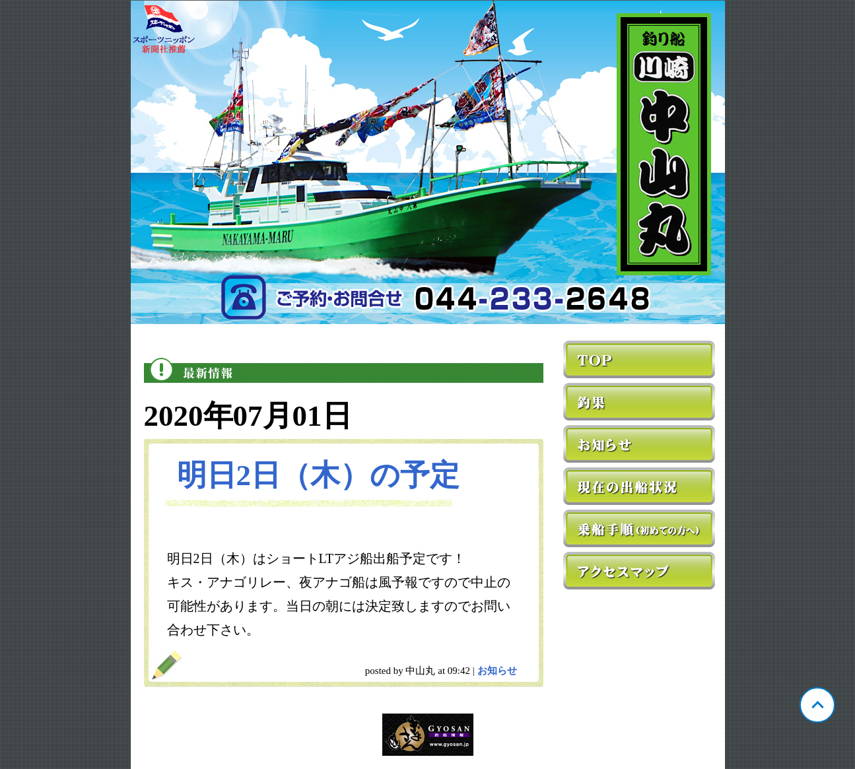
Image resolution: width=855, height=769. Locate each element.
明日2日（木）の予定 (318, 475)
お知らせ (497, 670)
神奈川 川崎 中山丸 (428, 162)
